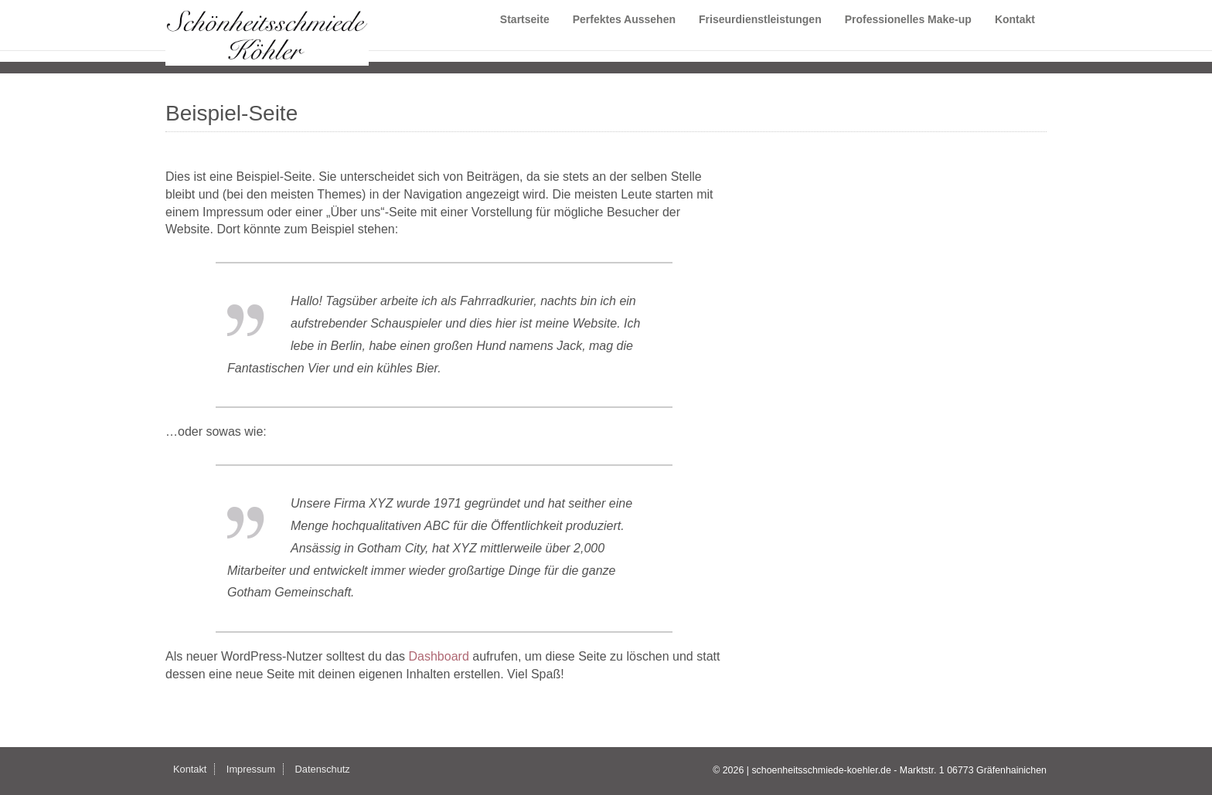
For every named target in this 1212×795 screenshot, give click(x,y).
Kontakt (1015, 35)
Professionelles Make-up (908, 35)
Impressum (250, 769)
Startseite (525, 35)
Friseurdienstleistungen (760, 35)
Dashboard (439, 656)
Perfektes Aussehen (624, 35)
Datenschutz (322, 769)
